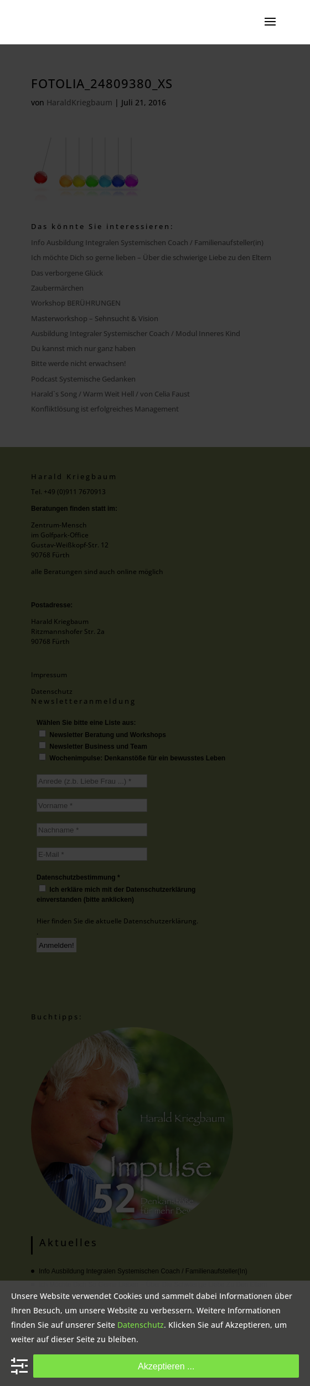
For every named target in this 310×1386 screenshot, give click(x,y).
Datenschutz (140, 1324)
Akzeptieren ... (166, 1366)
